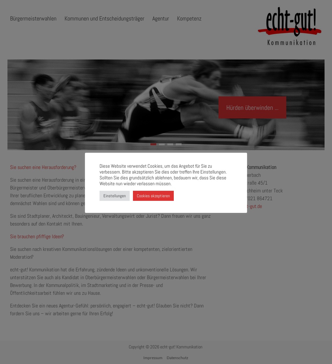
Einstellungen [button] (114, 196)
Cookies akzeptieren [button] (153, 196)
